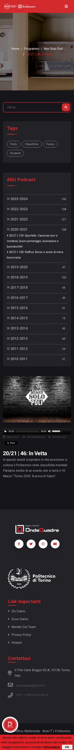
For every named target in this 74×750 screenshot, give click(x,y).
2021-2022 (17, 219)
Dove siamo (18, 619)
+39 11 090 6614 (27, 695)
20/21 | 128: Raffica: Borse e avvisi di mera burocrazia (35, 254)
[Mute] (49, 431)
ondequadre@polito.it (26, 684)
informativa (52, 747)
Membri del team (22, 627)
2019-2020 (17, 267)
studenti (15, 153)
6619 (44, 695)
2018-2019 (17, 277)
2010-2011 (17, 359)
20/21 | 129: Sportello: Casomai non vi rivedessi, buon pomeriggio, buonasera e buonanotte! (33, 241)
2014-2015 (17, 318)
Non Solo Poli (53, 49)
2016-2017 (17, 298)
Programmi (31, 49)
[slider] (27, 431)
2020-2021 (17, 229)
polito (13, 144)
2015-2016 (17, 308)
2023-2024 (17, 199)
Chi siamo (16, 611)
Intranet (15, 642)
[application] (37, 431)
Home (15, 49)
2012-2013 (17, 338)
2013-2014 (17, 328)
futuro (50, 144)
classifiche (31, 144)
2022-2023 (17, 209)
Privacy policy (19, 635)
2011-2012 (17, 349)
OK (67, 747)
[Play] (5, 431)
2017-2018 (17, 287)
